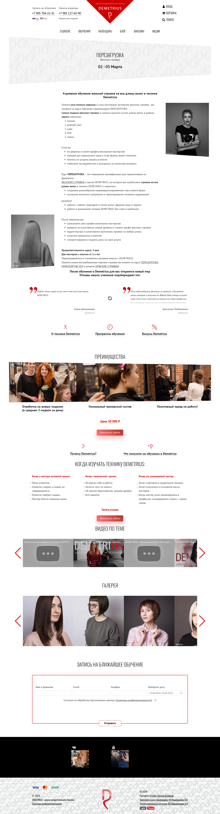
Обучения (84, 31)
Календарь (105, 31)
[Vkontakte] (80, 759)
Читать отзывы (110, 509)
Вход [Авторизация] (167, 6)
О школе (65, 31)
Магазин (139, 31)
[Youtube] (120, 759)
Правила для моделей (68, 18)
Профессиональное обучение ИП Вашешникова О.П (164, 803)
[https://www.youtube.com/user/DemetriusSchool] (114, 746)
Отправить (110, 723)
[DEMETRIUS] (107, 799)
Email (76, 687)
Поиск (168, 19)
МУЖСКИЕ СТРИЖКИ (107, 266)
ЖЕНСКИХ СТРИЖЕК (73, 182)
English (142, 808)
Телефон (115, 687)
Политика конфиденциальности (47, 803)
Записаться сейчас (110, 432)
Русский (151, 808)
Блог (123, 31)
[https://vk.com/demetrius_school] (74, 746)
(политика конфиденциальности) (134, 700)
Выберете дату (156, 687)
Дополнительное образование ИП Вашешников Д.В (164, 800)
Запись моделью (68, 8)
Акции (156, 31)
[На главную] (110, 12)
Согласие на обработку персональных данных (108, 700)
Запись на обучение (44, 8)
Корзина (169, 13)
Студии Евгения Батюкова (161, 795)
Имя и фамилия (44, 687)
